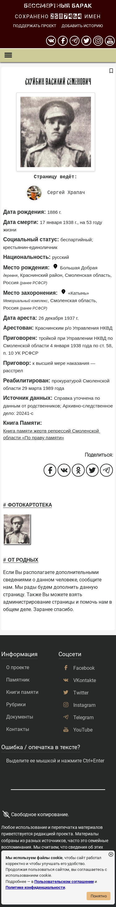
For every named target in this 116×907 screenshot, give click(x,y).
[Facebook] (63, 41)
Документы (19, 717)
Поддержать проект (34, 25)
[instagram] (98, 41)
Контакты (17, 729)
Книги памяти (22, 692)
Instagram (84, 705)
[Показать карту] (55, 267)
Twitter (80, 693)
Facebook (84, 668)
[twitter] (86, 41)
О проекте (17, 667)
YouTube (82, 730)
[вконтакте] (51, 41)
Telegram (83, 717)
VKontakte (84, 680)
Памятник (18, 680)
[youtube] (110, 41)
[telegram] (74, 41)
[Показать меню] (8, 55)
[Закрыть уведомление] (111, 854)
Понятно (99, 896)
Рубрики (16, 704)
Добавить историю (82, 25)
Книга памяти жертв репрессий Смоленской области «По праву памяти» (51, 434)
